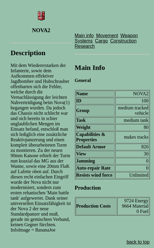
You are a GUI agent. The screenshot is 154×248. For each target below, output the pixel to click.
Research (85, 46)
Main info (84, 35)
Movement (107, 35)
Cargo (101, 40)
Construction (123, 40)
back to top (138, 241)
